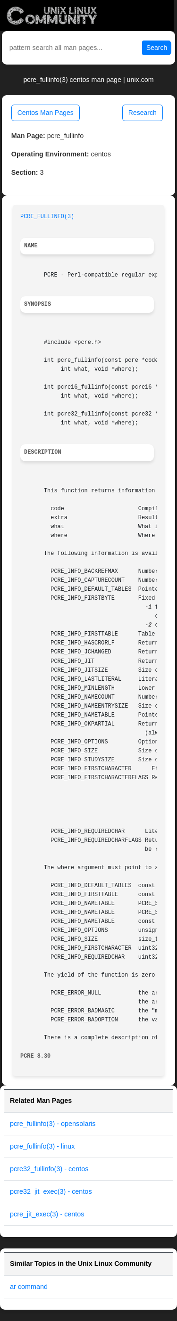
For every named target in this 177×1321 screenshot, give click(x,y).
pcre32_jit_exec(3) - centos (51, 1191)
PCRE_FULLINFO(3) (47, 216)
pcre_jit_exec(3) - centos (47, 1214)
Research (142, 112)
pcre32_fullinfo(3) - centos (49, 1169)
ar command (29, 1286)
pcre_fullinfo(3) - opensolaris (53, 1123)
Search (156, 47)
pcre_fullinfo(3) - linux (42, 1146)
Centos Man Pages (45, 112)
